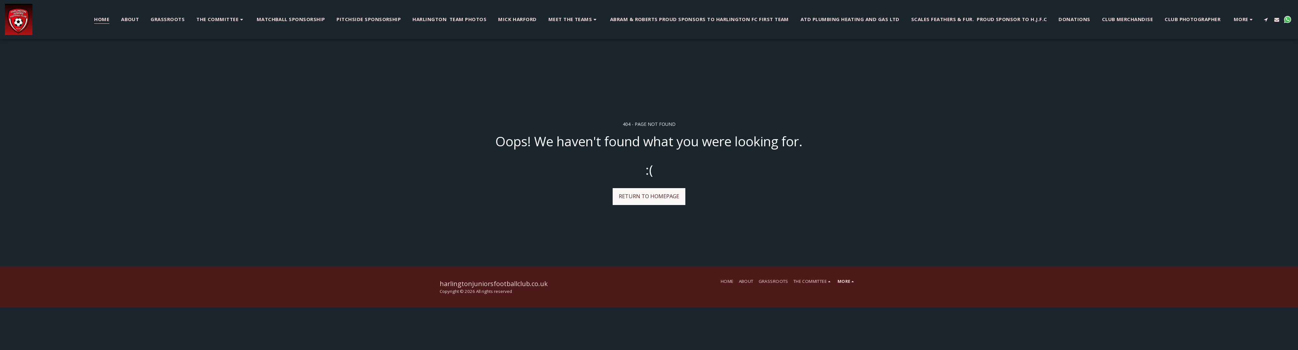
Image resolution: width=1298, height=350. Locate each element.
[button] (220, 19)
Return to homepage (649, 196)
